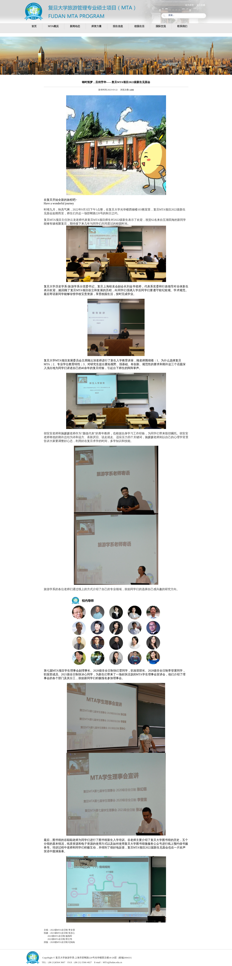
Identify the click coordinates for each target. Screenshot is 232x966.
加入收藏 (200, 5)
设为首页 (189, 5)
